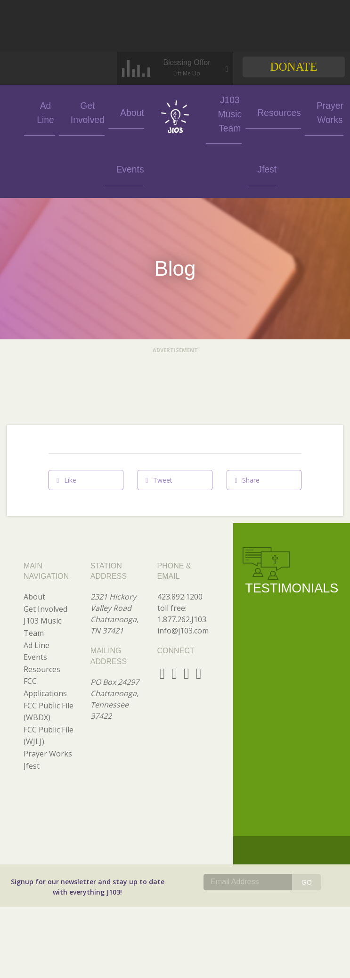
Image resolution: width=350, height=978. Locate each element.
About (128, 111)
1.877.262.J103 (181, 563)
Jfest (330, 111)
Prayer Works (296, 112)
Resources (259, 111)
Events (24, 111)
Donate (293, 66)
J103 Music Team (221, 111)
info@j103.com (183, 574)
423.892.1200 (180, 540)
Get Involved (94, 112)
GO (306, 826)
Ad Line (59, 111)
